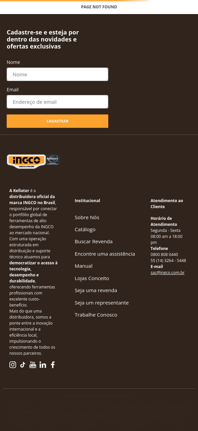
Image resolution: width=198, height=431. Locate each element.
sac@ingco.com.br (168, 272)
